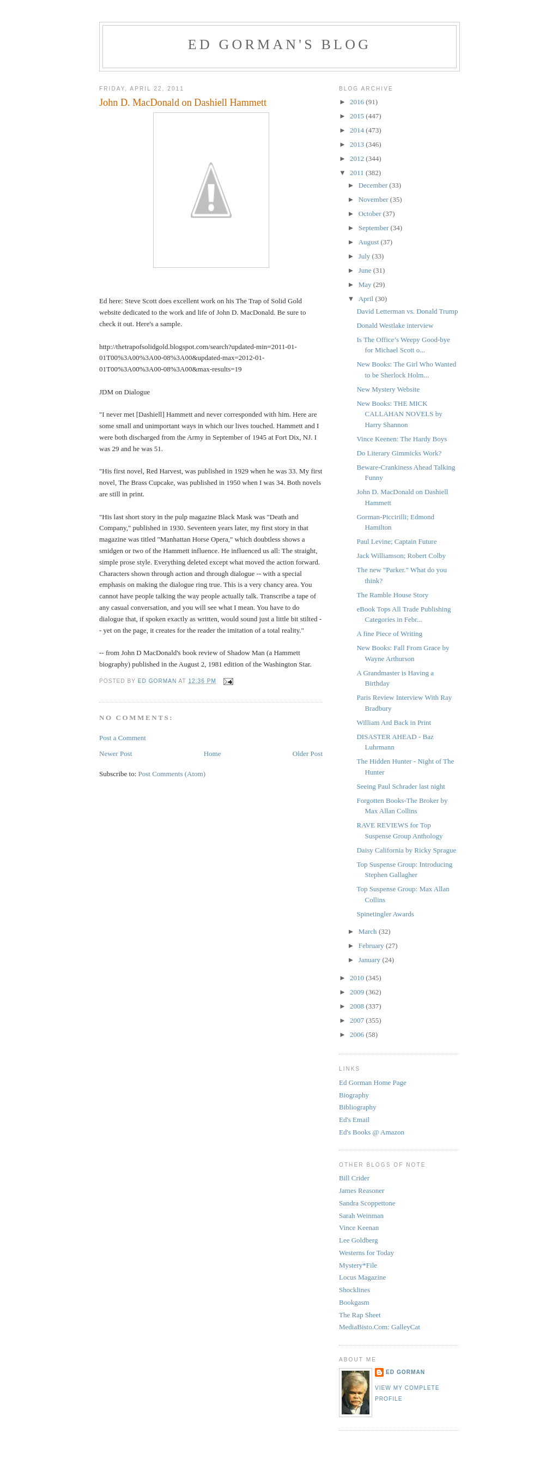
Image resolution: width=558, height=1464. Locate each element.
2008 (358, 1006)
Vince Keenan (359, 1227)
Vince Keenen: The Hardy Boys (401, 439)
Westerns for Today (366, 1253)
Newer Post (115, 753)
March (369, 931)
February (372, 945)
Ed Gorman (405, 1372)
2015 (358, 116)
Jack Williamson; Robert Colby (401, 555)
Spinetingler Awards (385, 914)
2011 (358, 173)
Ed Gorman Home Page (373, 1082)
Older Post (308, 753)
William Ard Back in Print (393, 722)
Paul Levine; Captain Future (396, 541)
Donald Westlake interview (394, 325)
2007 (358, 1020)
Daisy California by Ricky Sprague (406, 850)
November (374, 199)
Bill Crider (354, 1178)
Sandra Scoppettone (367, 1203)
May (366, 284)
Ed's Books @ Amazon (371, 1132)
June (366, 270)
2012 (358, 158)
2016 (358, 102)
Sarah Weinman (361, 1215)
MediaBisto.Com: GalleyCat (379, 1327)
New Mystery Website (388, 389)
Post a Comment (122, 738)
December (374, 185)
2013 (358, 144)
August (370, 242)
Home (212, 753)
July (365, 256)
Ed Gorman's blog (279, 44)
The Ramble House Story (392, 595)
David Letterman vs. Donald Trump (407, 311)
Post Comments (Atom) (172, 774)
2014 (358, 130)
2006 (358, 1034)
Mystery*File (358, 1265)
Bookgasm (354, 1302)
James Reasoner (361, 1190)
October (371, 213)
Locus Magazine (362, 1277)
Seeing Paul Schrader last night (400, 786)
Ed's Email (354, 1119)
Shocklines (354, 1290)
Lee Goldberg (358, 1240)
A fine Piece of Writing (389, 633)
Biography (354, 1095)
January (371, 960)
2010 (358, 978)
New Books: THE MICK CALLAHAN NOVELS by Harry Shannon (399, 414)
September (375, 228)
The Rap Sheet (360, 1315)
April (367, 299)
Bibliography (358, 1107)
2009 (358, 992)
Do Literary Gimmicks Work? (398, 453)
